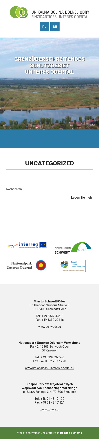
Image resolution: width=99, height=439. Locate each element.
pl (44, 27)
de (55, 27)
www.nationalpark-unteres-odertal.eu (49, 368)
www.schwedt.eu (49, 326)
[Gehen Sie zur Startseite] (49, 12)
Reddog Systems (71, 432)
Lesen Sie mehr (82, 197)
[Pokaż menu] (49, 138)
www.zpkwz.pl (49, 409)
